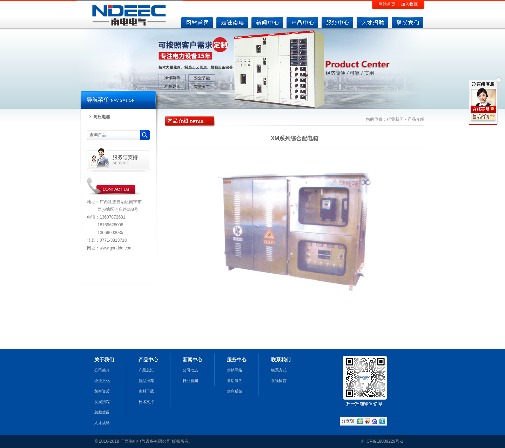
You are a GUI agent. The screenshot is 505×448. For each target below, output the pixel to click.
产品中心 (148, 359)
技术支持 (146, 402)
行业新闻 (395, 119)
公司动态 (190, 370)
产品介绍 (416, 119)
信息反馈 (234, 391)
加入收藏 (409, 4)
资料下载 (146, 391)
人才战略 (102, 423)
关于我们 (104, 359)
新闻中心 (192, 359)
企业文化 (102, 381)
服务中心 (237, 359)
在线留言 (279, 381)
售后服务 (234, 381)
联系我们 (281, 359)
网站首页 (386, 4)
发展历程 (102, 402)
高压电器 (101, 116)
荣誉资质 (102, 391)
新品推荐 (146, 381)
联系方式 (279, 370)
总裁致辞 (102, 412)
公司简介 (102, 370)
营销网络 (234, 370)
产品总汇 (146, 370)
